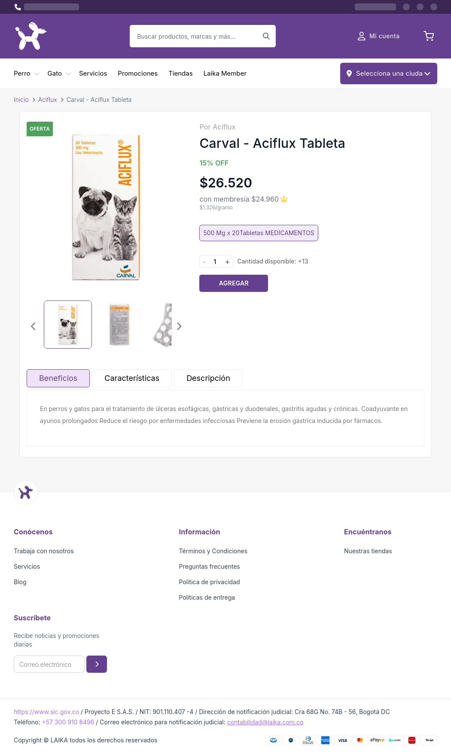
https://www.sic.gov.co (46, 711)
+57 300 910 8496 (68, 722)
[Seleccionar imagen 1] (68, 324)
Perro (22, 73)
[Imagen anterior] (33, 326)
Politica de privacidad (209, 581)
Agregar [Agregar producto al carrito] (234, 283)
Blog (20, 581)
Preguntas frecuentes (209, 566)
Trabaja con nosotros (44, 551)
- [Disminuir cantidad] (204, 261)
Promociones (138, 73)
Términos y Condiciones (213, 551)
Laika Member (225, 73)
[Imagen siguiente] (179, 326)
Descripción (208, 378)
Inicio (21, 99)
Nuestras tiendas (368, 551)
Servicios (93, 73)
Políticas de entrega (207, 597)
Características (131, 378)
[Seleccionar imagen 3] (171, 324)
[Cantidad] (214, 261)
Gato (55, 73)
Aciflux (47, 99)
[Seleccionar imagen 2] (119, 324)
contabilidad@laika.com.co (265, 722)
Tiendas (180, 73)
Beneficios (58, 378)
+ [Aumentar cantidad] (227, 261)
